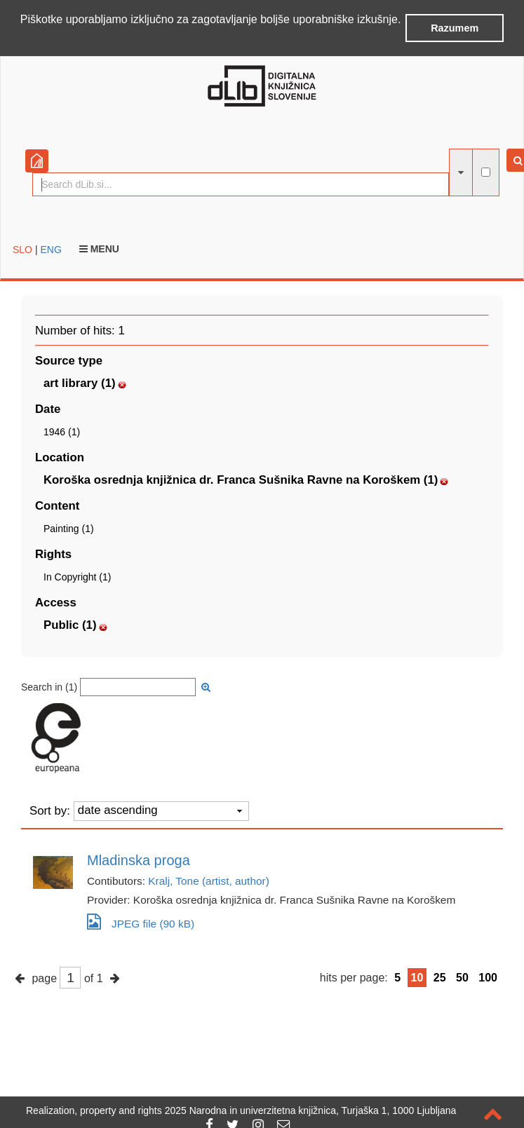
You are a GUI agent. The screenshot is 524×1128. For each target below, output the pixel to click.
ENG (50, 249)
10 (417, 978)
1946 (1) (61, 431)
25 (440, 978)
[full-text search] (485, 172)
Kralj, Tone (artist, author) (208, 881)
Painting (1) (68, 528)
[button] (22, 38)
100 (487, 978)
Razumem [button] (454, 28)
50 (462, 978)
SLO (22, 249)
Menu (99, 248)
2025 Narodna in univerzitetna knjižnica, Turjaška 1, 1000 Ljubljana (311, 1110)
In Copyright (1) (77, 577)
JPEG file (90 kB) (140, 921)
